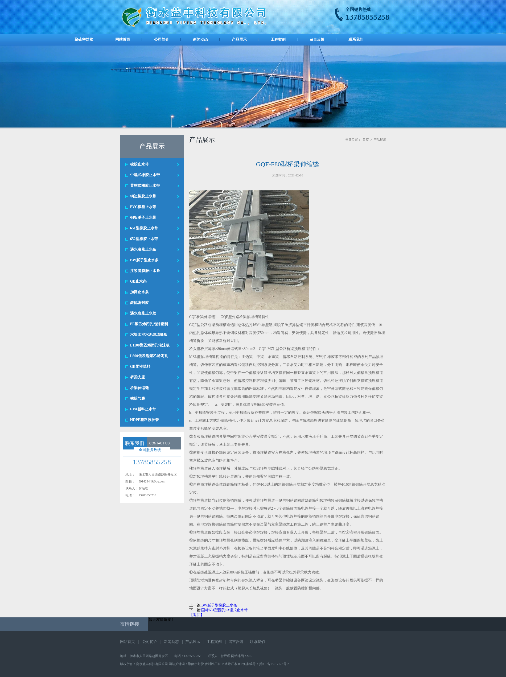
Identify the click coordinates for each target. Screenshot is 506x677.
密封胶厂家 (213, 664)
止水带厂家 (229, 664)
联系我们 (355, 40)
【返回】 (196, 615)
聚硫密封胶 (84, 40)
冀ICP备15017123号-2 (274, 664)
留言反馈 (317, 40)
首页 (366, 140)
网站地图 (237, 656)
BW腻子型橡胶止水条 (219, 605)
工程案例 (278, 40)
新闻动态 (200, 40)
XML (248, 656)
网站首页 (122, 40)
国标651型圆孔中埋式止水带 (224, 610)
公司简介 (161, 40)
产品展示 (239, 40)
